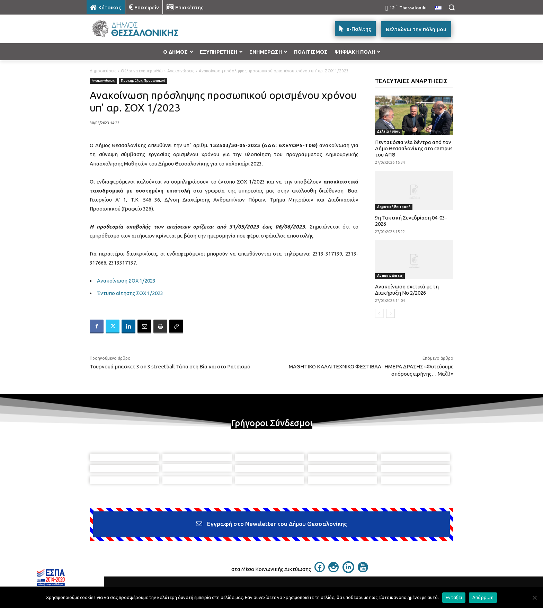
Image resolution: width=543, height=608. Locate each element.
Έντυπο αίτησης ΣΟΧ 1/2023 (130, 293)
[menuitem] (438, 8)
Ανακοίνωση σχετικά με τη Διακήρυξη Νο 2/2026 (407, 290)
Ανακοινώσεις (180, 71)
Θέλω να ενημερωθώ (142, 71)
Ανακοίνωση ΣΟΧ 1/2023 (126, 281)
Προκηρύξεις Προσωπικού (143, 81)
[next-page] (390, 313)
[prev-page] (379, 313)
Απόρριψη (482, 597)
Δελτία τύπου (388, 131)
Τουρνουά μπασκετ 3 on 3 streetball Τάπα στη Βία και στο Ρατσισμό (170, 366)
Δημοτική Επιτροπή (393, 207)
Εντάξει (454, 597)
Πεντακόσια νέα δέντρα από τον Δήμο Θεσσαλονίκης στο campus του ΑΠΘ (414, 148)
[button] (451, 7)
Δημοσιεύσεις (103, 71)
